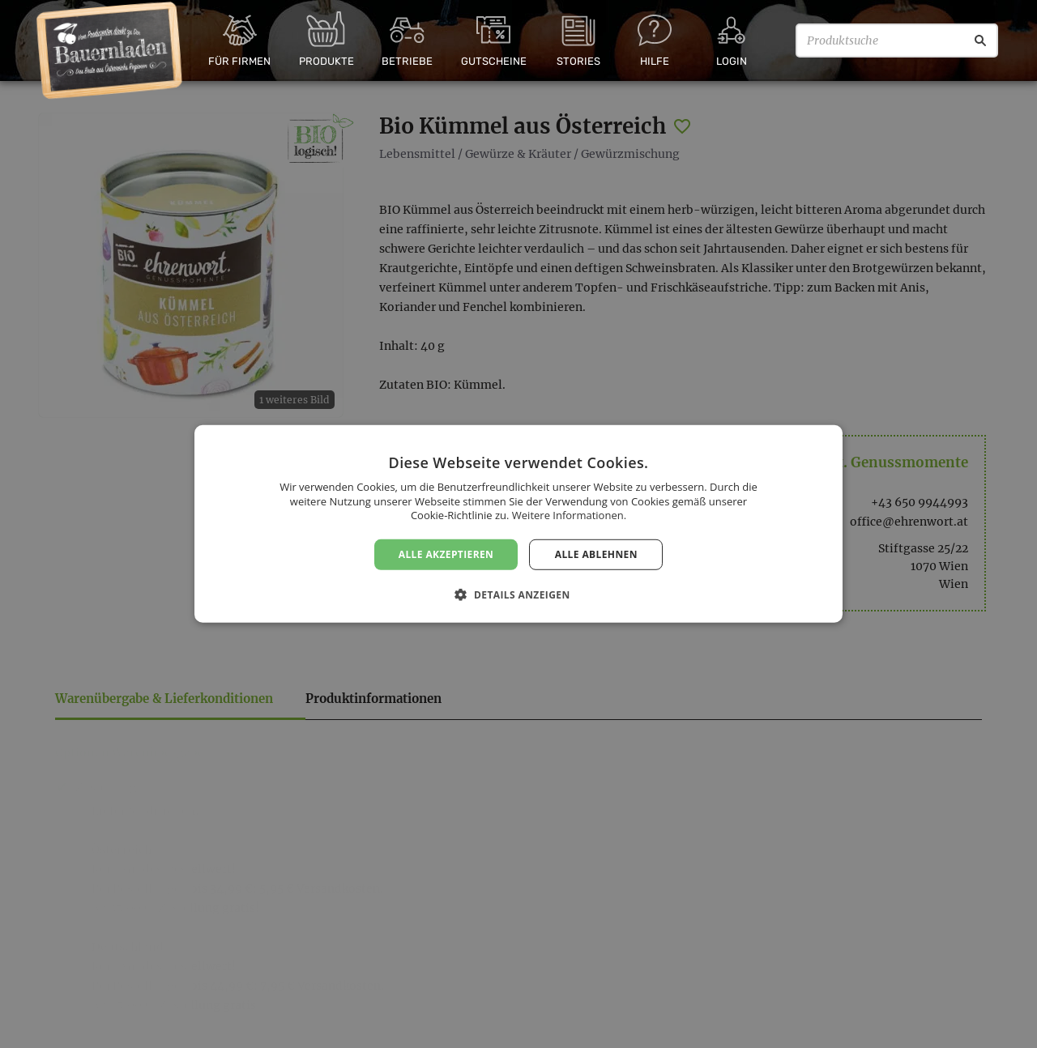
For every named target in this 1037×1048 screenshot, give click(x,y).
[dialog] (518, 524)
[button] (518, 594)
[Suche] (980, 40)
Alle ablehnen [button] (596, 554)
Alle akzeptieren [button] (446, 554)
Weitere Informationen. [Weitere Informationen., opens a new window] (569, 515)
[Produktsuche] (897, 40)
